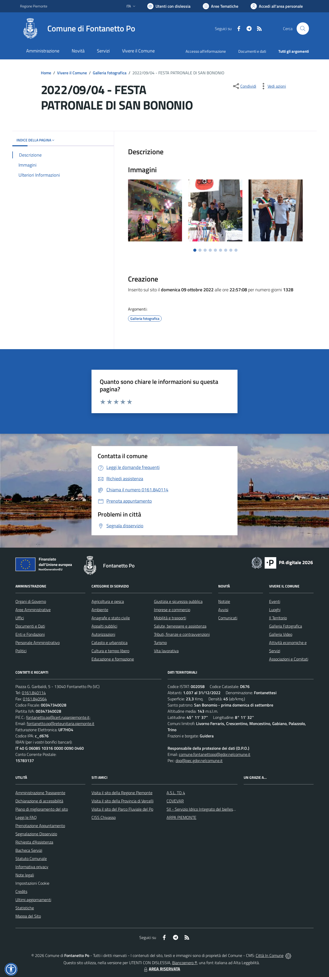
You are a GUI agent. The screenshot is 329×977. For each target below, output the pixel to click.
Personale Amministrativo (37, 642)
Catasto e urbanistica (109, 642)
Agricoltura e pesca (108, 601)
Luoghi (274, 610)
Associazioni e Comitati (288, 659)
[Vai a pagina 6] (220, 250)
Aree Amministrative (33, 610)
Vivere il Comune (72, 73)
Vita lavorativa (166, 651)
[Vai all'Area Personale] (276, 6)
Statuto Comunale (31, 858)
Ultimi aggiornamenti (33, 900)
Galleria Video (280, 634)
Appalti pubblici (104, 626)
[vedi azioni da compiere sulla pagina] (272, 86)
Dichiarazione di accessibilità (39, 801)
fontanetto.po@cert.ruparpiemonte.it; (58, 717)
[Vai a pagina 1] (194, 250)
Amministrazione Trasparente (40, 793)
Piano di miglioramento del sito (41, 809)
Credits (21, 891)
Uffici (19, 618)
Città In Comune (270, 955)
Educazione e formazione (113, 659)
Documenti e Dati (30, 626)
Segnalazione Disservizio (36, 834)
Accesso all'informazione (206, 51)
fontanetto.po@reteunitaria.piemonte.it (60, 723)
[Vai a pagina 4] (210, 250)
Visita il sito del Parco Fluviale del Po (122, 809)
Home (46, 73)
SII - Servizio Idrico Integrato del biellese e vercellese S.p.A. (217, 809)
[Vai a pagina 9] (235, 250)
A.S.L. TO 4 (176, 793)
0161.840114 (34, 693)
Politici (20, 651)
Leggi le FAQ (26, 817)
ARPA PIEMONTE (181, 817)
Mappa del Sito (28, 916)
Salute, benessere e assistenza (180, 626)
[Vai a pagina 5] (215, 250)
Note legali (24, 875)
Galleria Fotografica (285, 626)
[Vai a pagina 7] (225, 250)
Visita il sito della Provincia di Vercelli (122, 801)
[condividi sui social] (244, 86)
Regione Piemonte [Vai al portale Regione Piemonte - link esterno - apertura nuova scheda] (33, 6)
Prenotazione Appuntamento (40, 825)
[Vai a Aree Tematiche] (220, 6)
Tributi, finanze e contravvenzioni (182, 634)
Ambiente (100, 610)
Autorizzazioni (103, 634)
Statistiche (24, 908)
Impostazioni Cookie (32, 883)
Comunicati (227, 618)
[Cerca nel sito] (303, 28)
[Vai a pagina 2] (200, 250)
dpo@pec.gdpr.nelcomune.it (199, 760)
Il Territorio (278, 618)
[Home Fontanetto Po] (77, 28)
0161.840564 (35, 699)
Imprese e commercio (172, 610)
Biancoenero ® (184, 963)
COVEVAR (175, 801)
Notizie (224, 601)
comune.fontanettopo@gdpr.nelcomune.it (214, 754)
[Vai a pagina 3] (205, 250)
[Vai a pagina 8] (230, 250)
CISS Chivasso (104, 817)
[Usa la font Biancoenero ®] (169, 6)
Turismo (160, 642)
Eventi (274, 601)
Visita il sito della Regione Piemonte (122, 793)
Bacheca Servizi (28, 850)
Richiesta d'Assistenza (34, 842)
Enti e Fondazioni (30, 634)
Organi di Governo (30, 601)
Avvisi (223, 610)
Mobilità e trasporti (170, 618)
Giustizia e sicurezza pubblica (178, 601)
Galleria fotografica (109, 73)
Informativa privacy (31, 867)
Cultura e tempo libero (110, 651)
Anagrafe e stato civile (111, 618)
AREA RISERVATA (161, 969)
